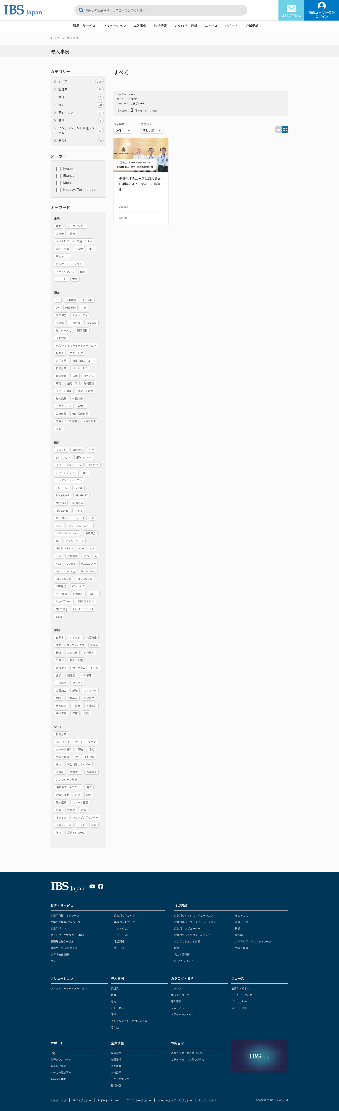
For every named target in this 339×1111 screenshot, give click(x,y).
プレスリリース (240, 1001)
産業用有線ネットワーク (65, 915)
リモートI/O (121, 935)
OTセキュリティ (183, 961)
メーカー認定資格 (61, 1072)
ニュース (211, 25)
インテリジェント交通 (187, 941)
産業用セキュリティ (125, 915)
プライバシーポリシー (138, 1100)
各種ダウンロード (61, 1059)
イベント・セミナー (243, 995)
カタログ (176, 988)
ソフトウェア (122, 928)
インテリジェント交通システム (81, 130)
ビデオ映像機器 (60, 954)
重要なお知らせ (240, 988)
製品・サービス (84, 25)
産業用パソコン (60, 928)
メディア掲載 (239, 1008)
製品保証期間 (58, 1079)
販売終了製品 (58, 1066)
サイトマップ (58, 1100)
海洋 (81, 120)
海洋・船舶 (241, 922)
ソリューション (114, 25)
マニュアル (177, 1008)
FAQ (53, 1053)
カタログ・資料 (185, 25)
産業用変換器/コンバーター (67, 922)
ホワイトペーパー (181, 995)
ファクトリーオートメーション (69, 988)
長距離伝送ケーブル (62, 941)
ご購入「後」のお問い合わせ (188, 1059)
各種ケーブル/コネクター (65, 948)
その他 (81, 140)
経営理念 (116, 1053)
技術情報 (160, 25)
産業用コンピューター (187, 928)
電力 (81, 105)
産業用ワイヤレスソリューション (193, 915)
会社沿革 (116, 1072)
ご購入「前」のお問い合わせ (188, 1053)
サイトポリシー (82, 1100)
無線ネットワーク (124, 922)
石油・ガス (81, 112)
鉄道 (81, 97)
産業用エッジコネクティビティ (192, 935)
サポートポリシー (108, 1100)
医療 (176, 948)
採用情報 (116, 1085)
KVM (53, 961)
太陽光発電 (241, 948)
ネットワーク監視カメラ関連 (67, 935)
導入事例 (139, 25)
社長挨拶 (116, 1059)
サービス (119, 948)
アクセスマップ (120, 1079)
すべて (81, 81)
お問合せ (177, 1043)
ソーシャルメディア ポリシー (175, 1100)
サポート (231, 25)
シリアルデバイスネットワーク (253, 941)
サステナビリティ (209, 1100)
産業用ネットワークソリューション (195, 922)
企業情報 (252, 25)
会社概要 (116, 1066)
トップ (55, 38)
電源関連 (119, 941)
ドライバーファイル (182, 1014)
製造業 (81, 89)
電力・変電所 (182, 954)
